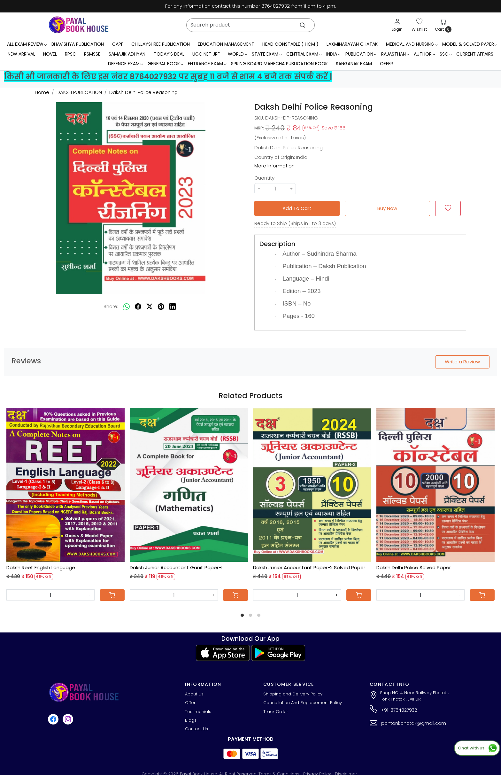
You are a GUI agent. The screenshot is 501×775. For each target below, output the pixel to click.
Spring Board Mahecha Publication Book (279, 63)
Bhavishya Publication (77, 44)
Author (424, 54)
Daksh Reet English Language (40, 567)
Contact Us (196, 729)
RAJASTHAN (395, 54)
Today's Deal (169, 54)
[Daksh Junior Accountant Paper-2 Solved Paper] (312, 485)
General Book (165, 63)
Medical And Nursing (411, 44)
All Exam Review (27, 44)
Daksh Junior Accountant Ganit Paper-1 (176, 567)
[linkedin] (172, 306)
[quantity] (275, 188)
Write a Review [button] (462, 361)
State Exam (266, 54)
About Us (194, 694)
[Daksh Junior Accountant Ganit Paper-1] (189, 485)
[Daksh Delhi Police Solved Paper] (435, 485)
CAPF (117, 44)
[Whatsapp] (126, 306)
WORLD (237, 54)
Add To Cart (297, 208)
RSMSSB (92, 54)
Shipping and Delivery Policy (292, 694)
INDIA (333, 54)
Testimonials (198, 712)
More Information (274, 165)
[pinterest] (161, 306)
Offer (386, 63)
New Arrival (21, 54)
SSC (445, 54)
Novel (50, 54)
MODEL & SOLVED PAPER (469, 44)
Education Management (226, 44)
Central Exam (303, 54)
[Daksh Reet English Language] (65, 485)
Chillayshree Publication (160, 44)
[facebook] (138, 306)
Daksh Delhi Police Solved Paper (413, 567)
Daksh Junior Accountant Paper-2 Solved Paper (309, 567)
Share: (111, 306)
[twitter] (149, 306)
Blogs (191, 720)
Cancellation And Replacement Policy (302, 703)
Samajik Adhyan (127, 54)
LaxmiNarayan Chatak (352, 44)
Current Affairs (474, 54)
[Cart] (112, 595)
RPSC (70, 54)
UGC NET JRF (206, 54)
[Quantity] (50, 595)
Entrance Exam (207, 63)
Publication (360, 54)
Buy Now (387, 208)
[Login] (397, 25)
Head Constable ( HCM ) (290, 44)
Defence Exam (125, 63)
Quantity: (264, 177)
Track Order (275, 712)
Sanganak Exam (354, 63)
